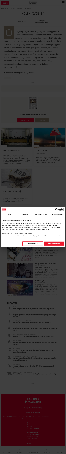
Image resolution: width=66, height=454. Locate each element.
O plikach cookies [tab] (57, 214)
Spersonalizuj (33, 243)
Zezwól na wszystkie (54, 243)
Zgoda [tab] (9, 214)
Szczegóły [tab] (25, 214)
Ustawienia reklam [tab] (41, 214)
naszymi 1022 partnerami (15, 223)
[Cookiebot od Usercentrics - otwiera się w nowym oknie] (56, 209)
